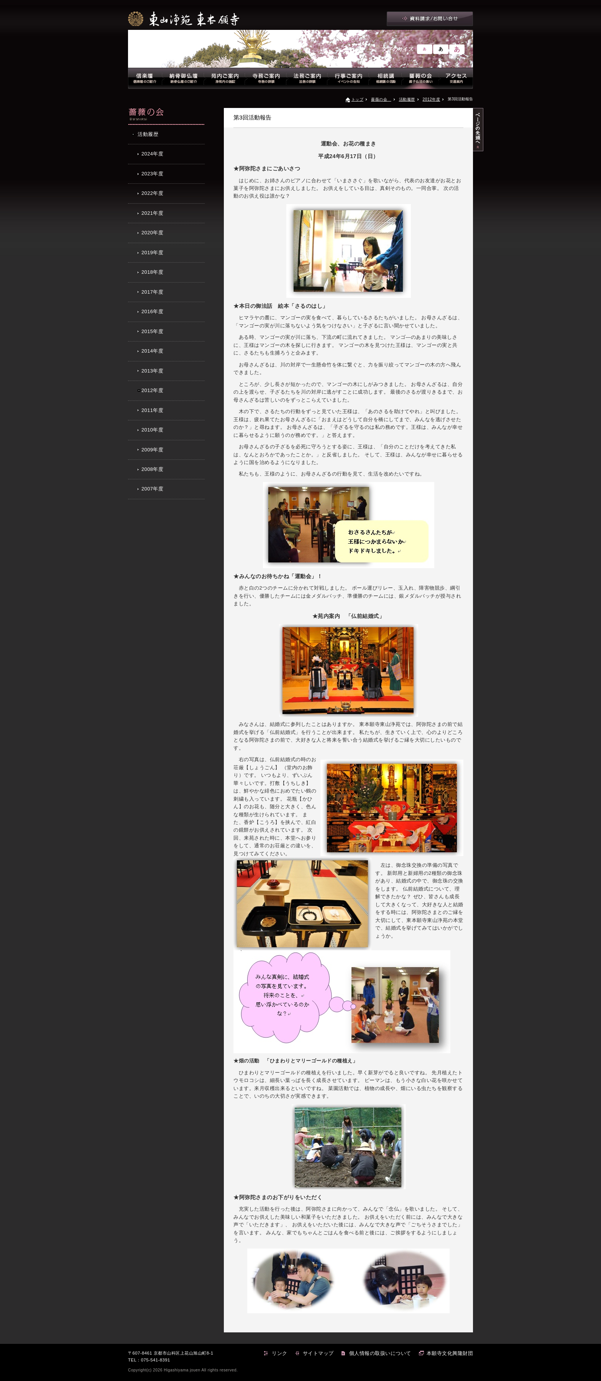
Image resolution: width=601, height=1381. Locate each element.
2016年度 (152, 311)
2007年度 (152, 489)
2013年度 (152, 371)
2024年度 (152, 154)
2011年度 (152, 410)
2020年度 (152, 232)
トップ (357, 99)
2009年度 (152, 450)
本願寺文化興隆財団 (450, 1353)
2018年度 (152, 272)
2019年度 (152, 252)
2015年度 (152, 331)
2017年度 (152, 292)
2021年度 (152, 213)
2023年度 (152, 174)
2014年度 (152, 351)
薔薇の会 (381, 99)
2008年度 (152, 469)
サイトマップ (318, 1353)
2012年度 (431, 99)
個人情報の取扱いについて (380, 1353)
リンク (279, 1353)
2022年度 (152, 193)
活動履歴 (407, 99)
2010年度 (152, 430)
